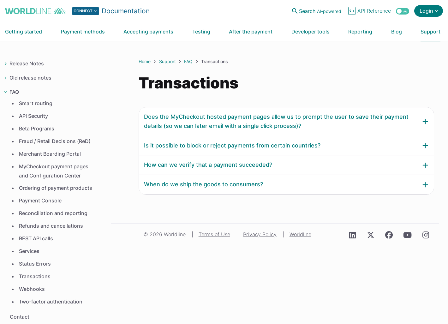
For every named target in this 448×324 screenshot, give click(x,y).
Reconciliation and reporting (53, 213)
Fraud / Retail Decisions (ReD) (55, 141)
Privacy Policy (260, 234)
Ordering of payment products (55, 188)
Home (145, 61)
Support (167, 61)
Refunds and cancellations (51, 226)
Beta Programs (36, 128)
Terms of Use (214, 234)
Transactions (35, 276)
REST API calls (36, 238)
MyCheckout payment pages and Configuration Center (53, 171)
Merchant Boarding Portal (50, 154)
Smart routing (35, 103)
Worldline (300, 234)
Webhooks (32, 289)
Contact (19, 317)
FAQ (14, 92)
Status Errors (35, 264)
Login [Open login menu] (426, 11)
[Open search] (317, 11)
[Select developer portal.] (111, 11)
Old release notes (30, 78)
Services (29, 251)
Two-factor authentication (50, 301)
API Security (33, 116)
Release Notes (26, 63)
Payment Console (40, 200)
